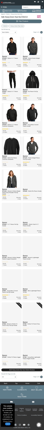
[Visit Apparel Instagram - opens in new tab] (20, 424)
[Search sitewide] (31, 7)
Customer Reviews (34, 409)
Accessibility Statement (36, 415)
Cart (38, 383)
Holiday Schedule (41, 409)
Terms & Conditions (22, 415)
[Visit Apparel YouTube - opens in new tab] (24, 424)
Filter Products (22, 21)
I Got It (8, 424)
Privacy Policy (7, 421)
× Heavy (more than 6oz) (16, 26)
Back (5, 383)
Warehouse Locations (28, 409)
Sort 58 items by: (5, 29)
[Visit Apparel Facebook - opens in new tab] (15, 424)
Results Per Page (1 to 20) (8, 374)
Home (27, 383)
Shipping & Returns (21, 410)
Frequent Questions (15, 409)
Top (16, 383)
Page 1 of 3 (38, 377)
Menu (4, 7)
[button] (35, 1)
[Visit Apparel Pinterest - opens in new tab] (29, 424)
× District (4, 26)
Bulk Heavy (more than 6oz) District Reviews (22, 370)
